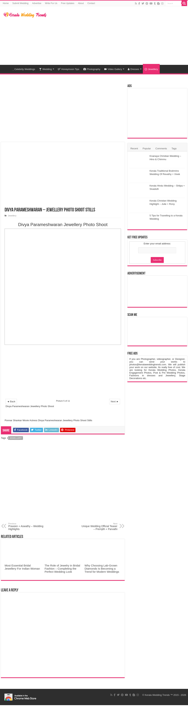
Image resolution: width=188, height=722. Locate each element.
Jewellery (151, 69)
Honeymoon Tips (68, 69)
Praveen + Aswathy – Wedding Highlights (27, 526)
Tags (173, 148)
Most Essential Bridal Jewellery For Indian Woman (22, 567)
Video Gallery (113, 69)
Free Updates (67, 3)
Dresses (133, 69)
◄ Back (11, 401)
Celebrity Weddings (24, 69)
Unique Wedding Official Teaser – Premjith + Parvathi (98, 526)
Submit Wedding (20, 3)
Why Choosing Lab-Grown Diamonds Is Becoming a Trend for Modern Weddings (102, 568)
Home (6, 3)
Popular (147, 148)
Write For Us (51, 3)
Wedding (45, 69)
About (81, 3)
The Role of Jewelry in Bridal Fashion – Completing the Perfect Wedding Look (62, 568)
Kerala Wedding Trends (157, 695)
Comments (161, 148)
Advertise (36, 3)
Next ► (115, 401)
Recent (134, 148)
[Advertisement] (117, 35)
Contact (91, 3)
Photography (91, 69)
